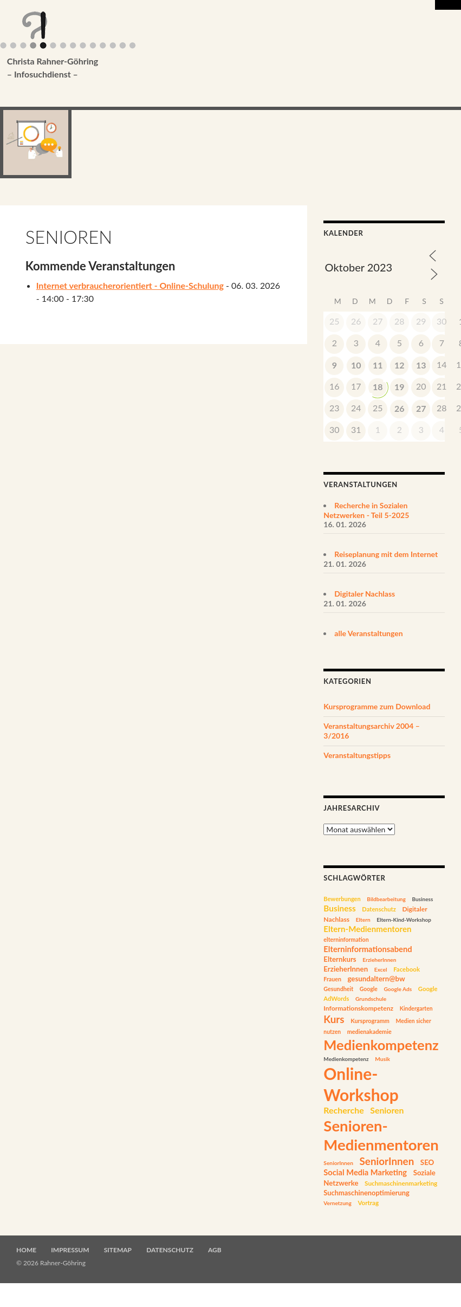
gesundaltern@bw (376, 978)
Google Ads (398, 989)
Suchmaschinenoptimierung (366, 1192)
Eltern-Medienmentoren (367, 929)
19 (399, 386)
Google (369, 989)
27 (421, 408)
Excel (380, 969)
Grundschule (370, 998)
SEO (427, 1162)
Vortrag (368, 1202)
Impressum (70, 1250)
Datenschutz (378, 909)
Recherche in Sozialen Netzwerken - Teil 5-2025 (366, 510)
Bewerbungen (341, 898)
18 (378, 386)
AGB (215, 1250)
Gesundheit (338, 988)
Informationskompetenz (358, 1008)
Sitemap (118, 1250)
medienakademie (369, 1031)
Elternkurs (339, 959)
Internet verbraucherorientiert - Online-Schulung (130, 285)
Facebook (406, 969)
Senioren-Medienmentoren (380, 1135)
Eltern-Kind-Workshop (403, 919)
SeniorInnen (338, 1163)
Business (422, 899)
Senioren (387, 1110)
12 (399, 365)
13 (421, 365)
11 (378, 365)
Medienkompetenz (380, 1045)
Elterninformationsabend (367, 949)
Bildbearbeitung (386, 899)
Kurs (333, 1019)
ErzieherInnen (379, 959)
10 (356, 365)
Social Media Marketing (365, 1172)
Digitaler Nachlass (364, 593)
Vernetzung (337, 1203)
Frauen (332, 979)
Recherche (343, 1110)
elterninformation (345, 939)
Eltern (363, 919)
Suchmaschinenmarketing (401, 1183)
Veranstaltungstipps (357, 755)
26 (399, 408)
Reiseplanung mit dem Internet (386, 554)
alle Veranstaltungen (368, 633)
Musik (382, 1059)
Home (26, 1250)
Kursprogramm (369, 1020)
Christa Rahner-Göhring (224, 68)
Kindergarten (416, 1008)
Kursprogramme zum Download (376, 706)
